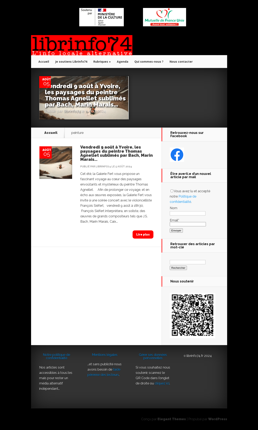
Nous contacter (181, 61)
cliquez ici (162, 383)
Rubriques (100, 61)
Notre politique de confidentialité (56, 356)
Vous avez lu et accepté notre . (190, 196)
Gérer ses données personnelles (153, 356)
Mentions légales (104, 355)
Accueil (43, 61)
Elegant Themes (171, 419)
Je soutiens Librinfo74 (71, 61)
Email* (188, 222)
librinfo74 (72, 111)
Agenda (122, 61)
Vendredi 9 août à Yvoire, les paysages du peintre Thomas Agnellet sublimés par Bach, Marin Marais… (85, 95)
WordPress (217, 419)
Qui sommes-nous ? (148, 61)
